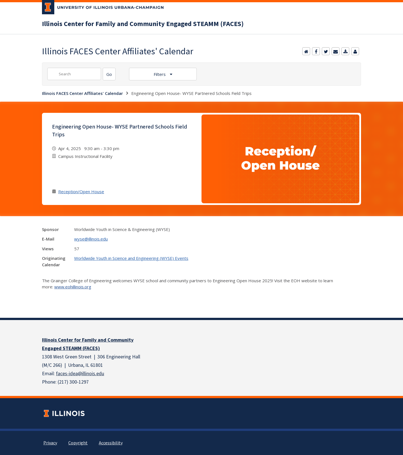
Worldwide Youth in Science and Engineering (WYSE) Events (131, 258)
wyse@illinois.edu (91, 239)
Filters (160, 74)
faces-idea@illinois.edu (80, 373)
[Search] (109, 74)
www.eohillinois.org (72, 287)
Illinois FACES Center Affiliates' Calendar (82, 93)
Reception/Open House (81, 191)
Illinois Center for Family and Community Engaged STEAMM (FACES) (143, 24)
